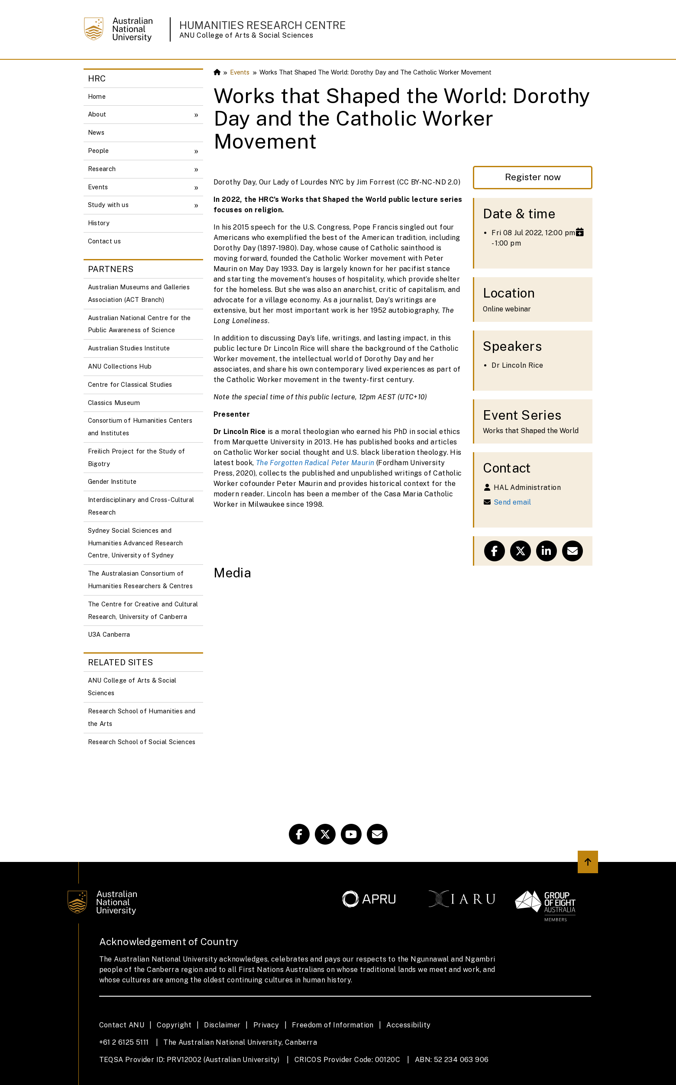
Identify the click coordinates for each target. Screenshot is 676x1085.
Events (98, 187)
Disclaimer (222, 1025)
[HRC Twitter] (325, 834)
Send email (512, 502)
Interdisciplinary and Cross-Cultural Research (141, 506)
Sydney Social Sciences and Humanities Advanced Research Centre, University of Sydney (135, 543)
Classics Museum (114, 402)
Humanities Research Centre (262, 25)
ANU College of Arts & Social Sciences (246, 35)
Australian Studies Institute (129, 348)
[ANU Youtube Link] (351, 834)
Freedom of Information (333, 1025)
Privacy (266, 1025)
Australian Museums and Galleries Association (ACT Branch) (139, 293)
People (98, 150)
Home (97, 96)
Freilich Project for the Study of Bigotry (136, 457)
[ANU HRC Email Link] (377, 834)
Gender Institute (112, 481)
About (97, 114)
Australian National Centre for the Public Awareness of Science (139, 324)
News (96, 132)
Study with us (108, 204)
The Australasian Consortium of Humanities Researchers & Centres (140, 579)
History (99, 223)
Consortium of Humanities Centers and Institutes (140, 427)
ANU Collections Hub (120, 366)
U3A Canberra (109, 634)
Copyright (174, 1025)
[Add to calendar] (580, 232)
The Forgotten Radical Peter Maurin (315, 463)
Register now (533, 177)
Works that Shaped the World (531, 431)
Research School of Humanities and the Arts (142, 717)
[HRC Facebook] (299, 834)
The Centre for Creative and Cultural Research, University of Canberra (143, 610)
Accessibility (408, 1025)
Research (102, 168)
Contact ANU (121, 1025)
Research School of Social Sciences (142, 741)
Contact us (104, 241)
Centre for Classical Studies (130, 384)
